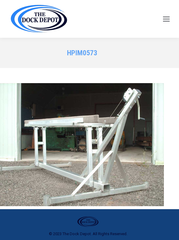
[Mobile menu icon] (166, 19)
